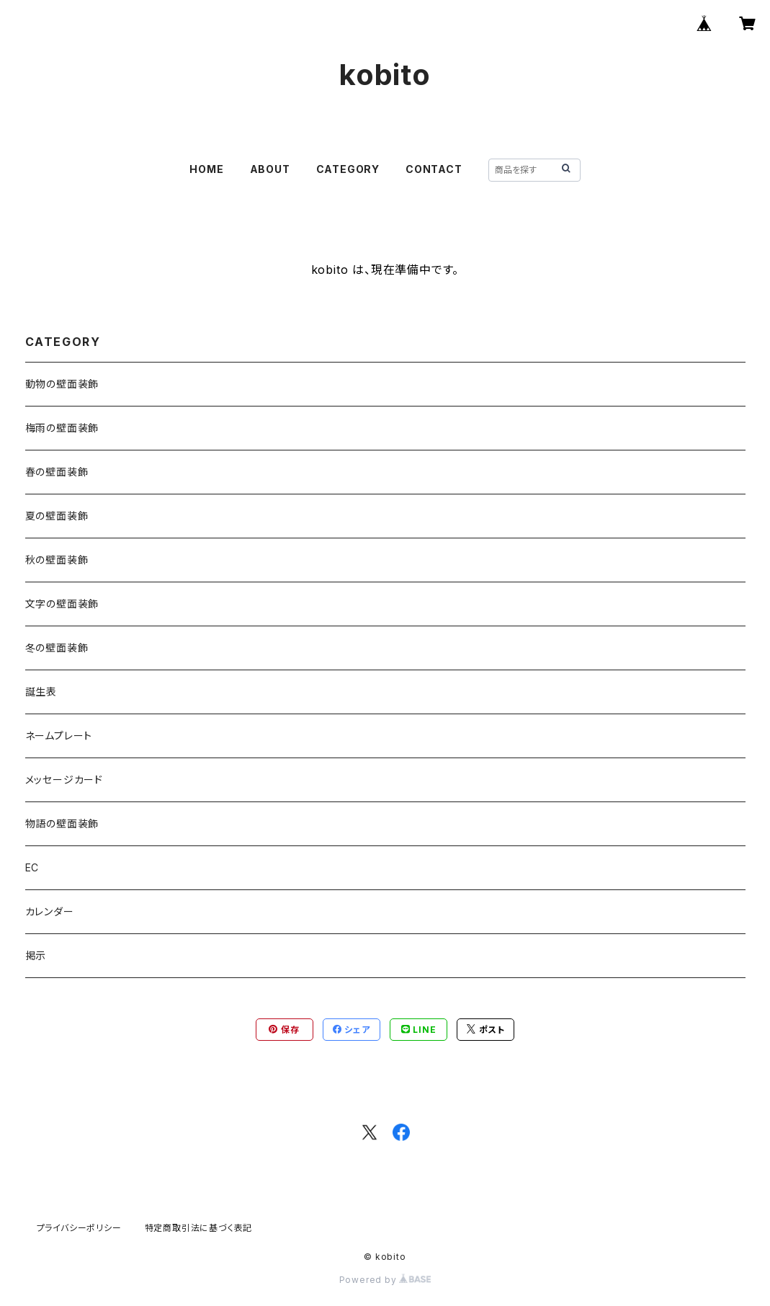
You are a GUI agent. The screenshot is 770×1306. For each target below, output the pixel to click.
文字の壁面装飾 (62, 604)
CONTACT (434, 169)
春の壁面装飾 (57, 472)
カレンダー (49, 911)
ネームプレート (59, 735)
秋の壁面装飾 (57, 560)
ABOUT (270, 169)
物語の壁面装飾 (62, 823)
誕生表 (41, 691)
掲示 (36, 955)
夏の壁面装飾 (57, 516)
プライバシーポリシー (79, 1227)
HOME (206, 169)
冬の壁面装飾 (57, 647)
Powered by (385, 1279)
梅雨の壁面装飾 (62, 428)
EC (32, 867)
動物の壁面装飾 (62, 384)
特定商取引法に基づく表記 (199, 1227)
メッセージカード (64, 779)
